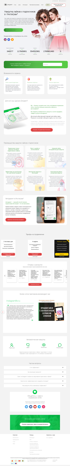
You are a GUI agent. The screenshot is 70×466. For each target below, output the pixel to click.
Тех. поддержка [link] (49, 437)
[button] (61, 321)
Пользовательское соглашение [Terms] (36, 450)
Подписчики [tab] (12, 347)
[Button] (8, 4)
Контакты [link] (31, 452)
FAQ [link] (30, 439)
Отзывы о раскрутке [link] (34, 441)
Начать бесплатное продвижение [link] (58, 5)
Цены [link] (14, 443)
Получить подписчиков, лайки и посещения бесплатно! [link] (35, 424)
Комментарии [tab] (60, 347)
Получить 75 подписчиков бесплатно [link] (41, 129)
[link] (26, 407)
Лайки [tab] (27, 347)
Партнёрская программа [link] (34, 454)
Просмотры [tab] (44, 347)
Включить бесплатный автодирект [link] (16, 219)
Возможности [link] (15, 437)
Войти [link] (48, 4)
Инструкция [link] (32, 437)
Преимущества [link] (16, 439)
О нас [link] (14, 441)
